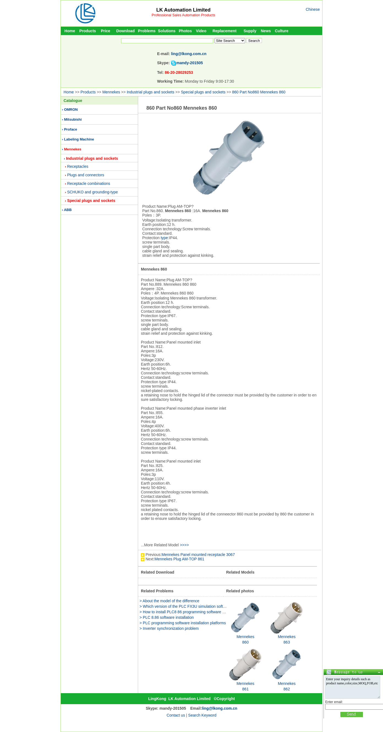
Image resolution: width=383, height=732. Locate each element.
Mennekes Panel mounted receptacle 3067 (198, 554)
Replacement (224, 31)
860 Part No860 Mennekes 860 (259, 92)
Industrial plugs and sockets (150, 92)
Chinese (313, 9)
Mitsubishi (73, 119)
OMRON (71, 109)
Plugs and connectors (85, 175)
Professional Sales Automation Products (183, 15)
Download (125, 31)
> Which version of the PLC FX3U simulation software (185, 606)
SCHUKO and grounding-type (92, 192)
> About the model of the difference (169, 601)
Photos (185, 31)
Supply (250, 31)
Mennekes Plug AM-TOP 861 (179, 559)
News (266, 31)
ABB (68, 210)
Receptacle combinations (88, 183)
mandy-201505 (189, 63)
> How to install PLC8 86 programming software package (188, 612)
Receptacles (77, 166)
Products (87, 31)
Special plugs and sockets (203, 92)
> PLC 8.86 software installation (166, 617)
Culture (281, 31)
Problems (147, 31)
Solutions (167, 31)
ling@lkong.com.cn (189, 54)
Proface (70, 129)
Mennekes (111, 92)
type (164, 238)
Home (69, 31)
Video (201, 31)
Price (105, 31)
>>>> (184, 545)
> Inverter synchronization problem (169, 628)
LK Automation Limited (183, 10)
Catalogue (73, 100)
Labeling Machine (79, 139)
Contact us (175, 715)
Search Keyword (202, 715)
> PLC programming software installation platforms (182, 623)
